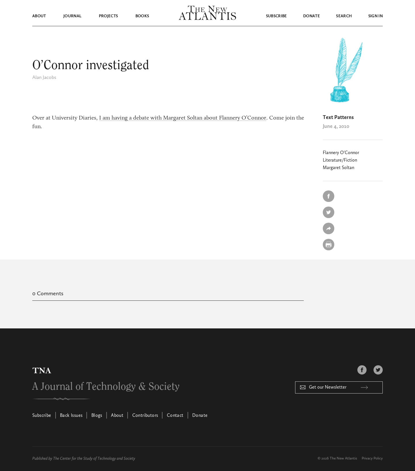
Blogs (96, 415)
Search (344, 16)
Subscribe (276, 16)
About (39, 16)
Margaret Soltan (338, 168)
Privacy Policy (372, 458)
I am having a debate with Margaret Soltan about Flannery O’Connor (182, 118)
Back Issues (71, 415)
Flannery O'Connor (341, 153)
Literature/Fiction (340, 160)
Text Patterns (338, 117)
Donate (311, 16)
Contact (175, 415)
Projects (108, 16)
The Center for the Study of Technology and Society (94, 459)
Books (142, 16)
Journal (72, 16)
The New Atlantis (343, 458)
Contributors (145, 415)
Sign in (375, 16)
